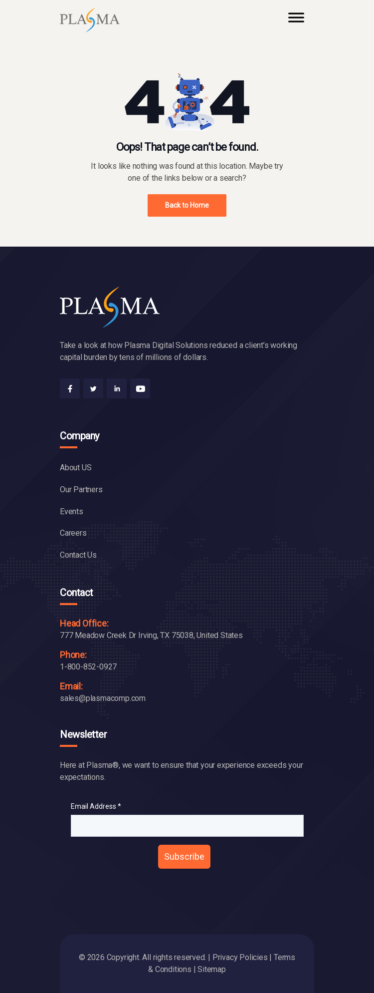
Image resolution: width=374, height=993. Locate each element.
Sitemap (211, 969)
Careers (73, 533)
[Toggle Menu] (296, 22)
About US (75, 467)
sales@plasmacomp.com (103, 698)
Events (71, 511)
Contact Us (78, 555)
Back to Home (187, 205)
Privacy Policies (240, 957)
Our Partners (81, 489)
